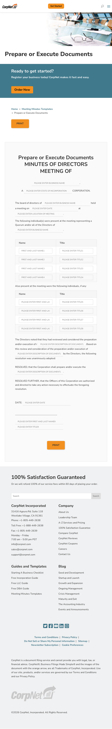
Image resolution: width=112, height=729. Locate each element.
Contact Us (64, 554)
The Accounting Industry (71, 604)
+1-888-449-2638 (32, 525)
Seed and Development (71, 572)
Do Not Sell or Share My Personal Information (49, 641)
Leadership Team (67, 517)
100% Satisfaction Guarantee (74, 528)
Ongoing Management (70, 588)
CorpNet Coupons (68, 543)
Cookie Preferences (72, 645)
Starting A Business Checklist (27, 572)
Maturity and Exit (67, 599)
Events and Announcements (73, 609)
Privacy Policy (69, 637)
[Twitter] (45, 626)
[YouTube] (56, 626)
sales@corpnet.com (22, 549)
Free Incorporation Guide (24, 578)
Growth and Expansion (70, 583)
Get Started (56, 6)
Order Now (22, 90)
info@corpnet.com (21, 544)
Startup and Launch (68, 578)
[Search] (102, 6)
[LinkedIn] (61, 626)
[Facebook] (51, 626)
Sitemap (82, 641)
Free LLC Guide (19, 583)
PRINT (20, 123)
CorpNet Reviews (68, 538)
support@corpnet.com (23, 554)
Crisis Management (68, 593)
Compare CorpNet (68, 533)
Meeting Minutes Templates (26, 593)
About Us (63, 512)
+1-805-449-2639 (26, 530)
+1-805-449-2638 (29, 520)
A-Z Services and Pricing (71, 522)
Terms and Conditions (46, 637)
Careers (62, 549)
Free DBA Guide (20, 588)
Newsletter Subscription (44, 645)
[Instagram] (67, 626)
